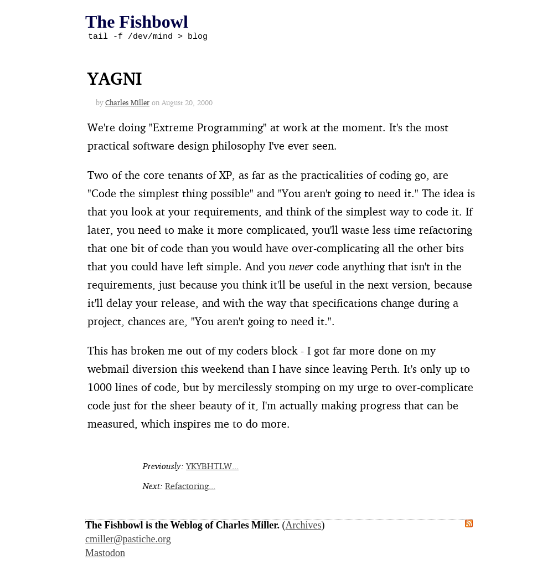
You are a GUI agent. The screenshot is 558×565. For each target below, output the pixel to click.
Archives (304, 526)
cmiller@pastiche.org (128, 540)
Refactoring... (190, 487)
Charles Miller (127, 104)
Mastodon (105, 554)
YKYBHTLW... (212, 467)
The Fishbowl (136, 22)
